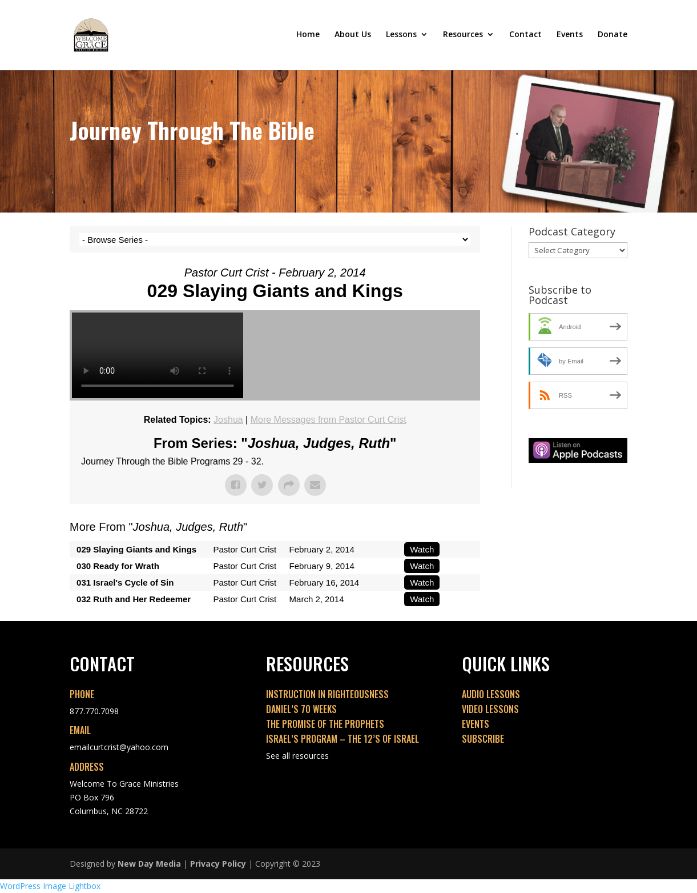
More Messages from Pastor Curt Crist (328, 420)
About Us (353, 36)
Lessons (401, 36)
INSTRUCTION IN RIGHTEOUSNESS (327, 694)
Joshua (228, 420)
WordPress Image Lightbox (50, 885)
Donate (612, 36)
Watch (422, 549)
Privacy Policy (218, 863)
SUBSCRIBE (483, 739)
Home (308, 36)
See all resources (297, 755)
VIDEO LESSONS (490, 709)
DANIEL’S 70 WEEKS (301, 709)
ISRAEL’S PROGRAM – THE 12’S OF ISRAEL (342, 739)
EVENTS (475, 724)
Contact (525, 36)
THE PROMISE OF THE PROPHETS (325, 724)
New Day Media (149, 863)
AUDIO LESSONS (491, 694)
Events (570, 36)
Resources (463, 36)
